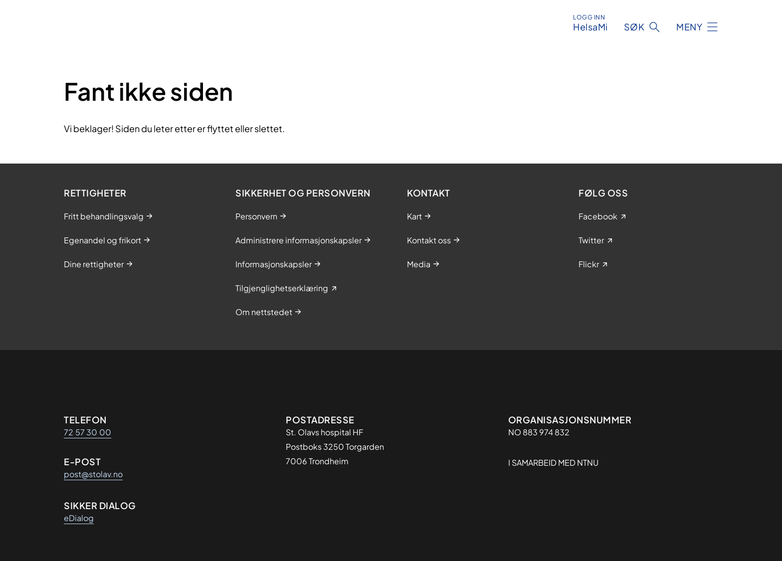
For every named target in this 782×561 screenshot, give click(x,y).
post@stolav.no (93, 474)
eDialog (79, 518)
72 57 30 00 (87, 432)
